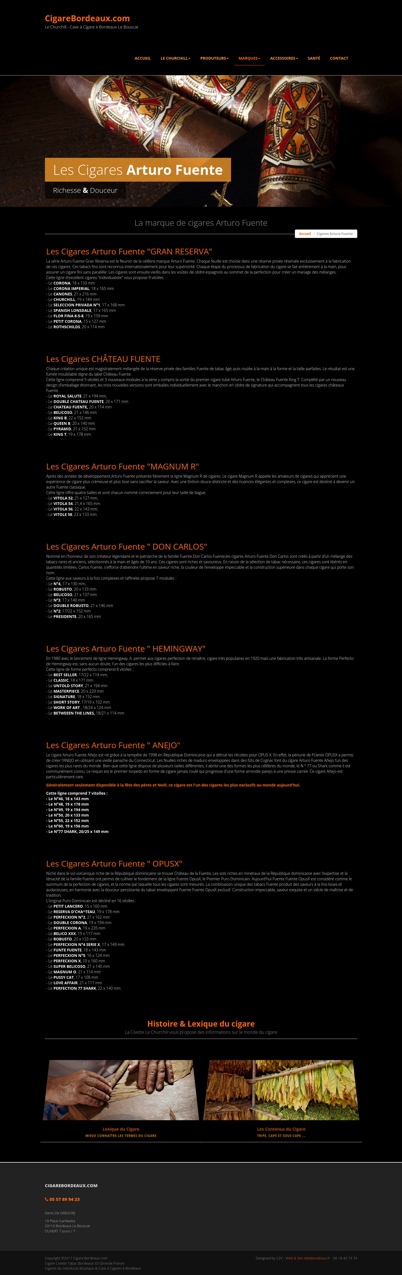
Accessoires (284, 58)
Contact (339, 58)
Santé (314, 58)
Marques (249, 58)
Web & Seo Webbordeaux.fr (308, 1258)
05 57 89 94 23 (62, 1199)
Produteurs (214, 58)
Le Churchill (175, 58)
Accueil (143, 58)
